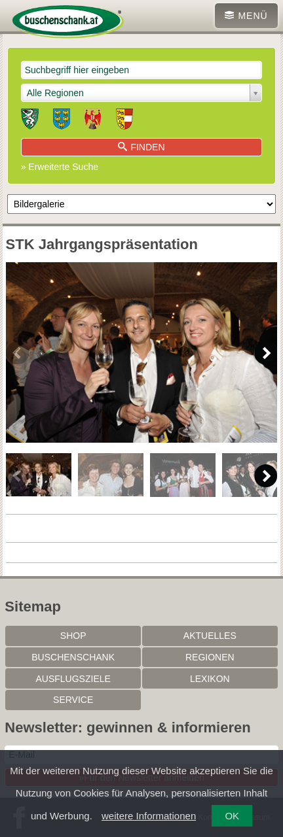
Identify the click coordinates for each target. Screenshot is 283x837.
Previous (17, 352)
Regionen (210, 657)
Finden (141, 147)
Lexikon (210, 679)
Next (265, 352)
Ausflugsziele (72, 679)
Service (73, 699)
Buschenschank (73, 657)
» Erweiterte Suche (59, 167)
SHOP (73, 635)
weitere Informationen (149, 815)
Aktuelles (209, 635)
